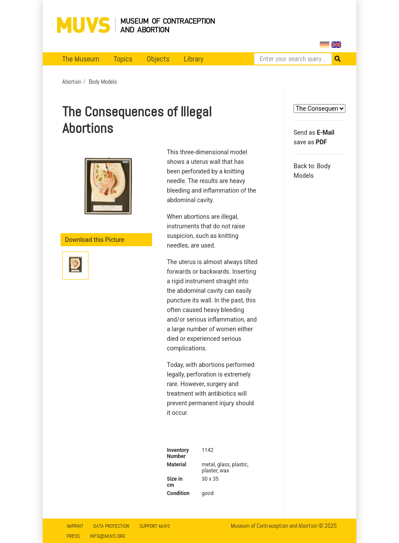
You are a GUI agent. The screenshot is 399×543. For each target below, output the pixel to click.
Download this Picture (94, 239)
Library (193, 59)
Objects (158, 59)
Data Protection (111, 526)
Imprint (75, 526)
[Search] (293, 58)
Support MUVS (154, 526)
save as (310, 142)
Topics (123, 59)
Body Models (103, 81)
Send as (314, 132)
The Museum (80, 59)
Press (73, 536)
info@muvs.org (107, 536)
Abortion (71, 81)
